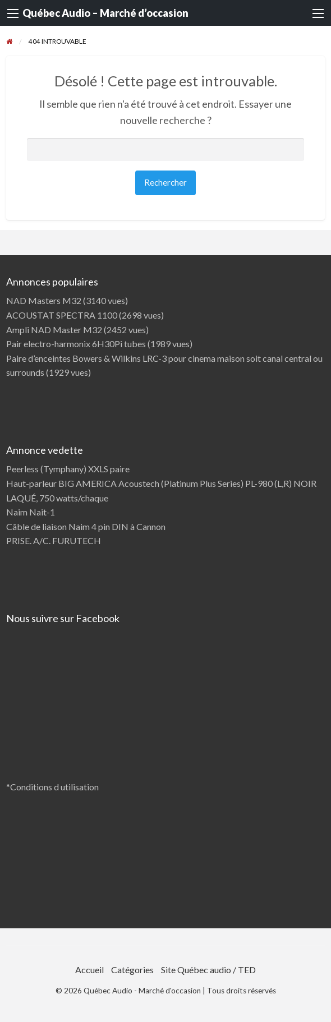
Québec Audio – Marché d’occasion (105, 13)
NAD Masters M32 (43, 300)
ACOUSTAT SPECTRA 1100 (61, 315)
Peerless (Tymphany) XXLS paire (68, 468)
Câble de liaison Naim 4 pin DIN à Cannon (86, 526)
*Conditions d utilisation (52, 786)
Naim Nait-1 (30, 512)
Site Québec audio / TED (208, 969)
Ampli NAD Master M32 (54, 329)
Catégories (132, 969)
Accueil (89, 969)
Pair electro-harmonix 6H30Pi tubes (76, 343)
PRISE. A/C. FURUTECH (53, 540)
